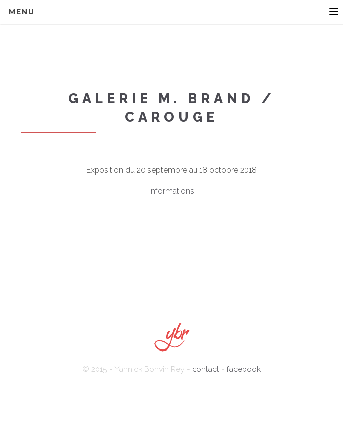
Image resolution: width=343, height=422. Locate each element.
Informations (171, 191)
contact (205, 369)
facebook (244, 369)
